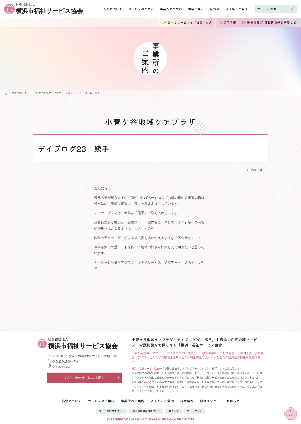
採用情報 (187, 400)
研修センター (210, 400)
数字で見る (196, 9)
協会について (112, 9)
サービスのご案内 (141, 9)
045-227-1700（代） (65, 361)
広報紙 (214, 9)
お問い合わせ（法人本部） (92, 377)
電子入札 (173, 411)
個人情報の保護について (146, 411)
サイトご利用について (111, 411)
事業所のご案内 (171, 9)
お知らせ (233, 400)
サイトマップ (194, 411)
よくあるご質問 (237, 9)
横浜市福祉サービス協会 (145, 368)
